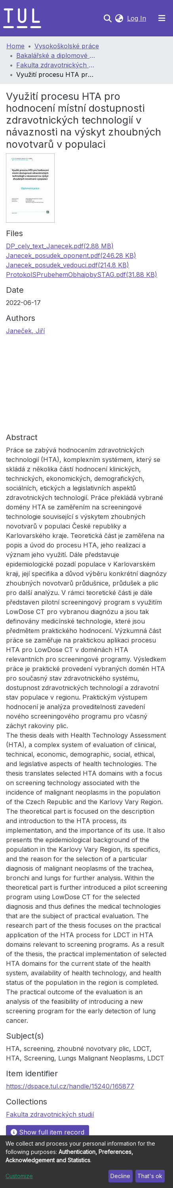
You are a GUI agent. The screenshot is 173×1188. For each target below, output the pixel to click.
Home (15, 46)
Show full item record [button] (47, 1132)
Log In (137, 18)
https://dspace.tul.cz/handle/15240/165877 (70, 1086)
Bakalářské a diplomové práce (55, 55)
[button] (118, 18)
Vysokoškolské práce (66, 46)
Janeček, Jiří (25, 331)
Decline (120, 1176)
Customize (19, 1176)
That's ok (149, 1176)
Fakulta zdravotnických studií (55, 65)
